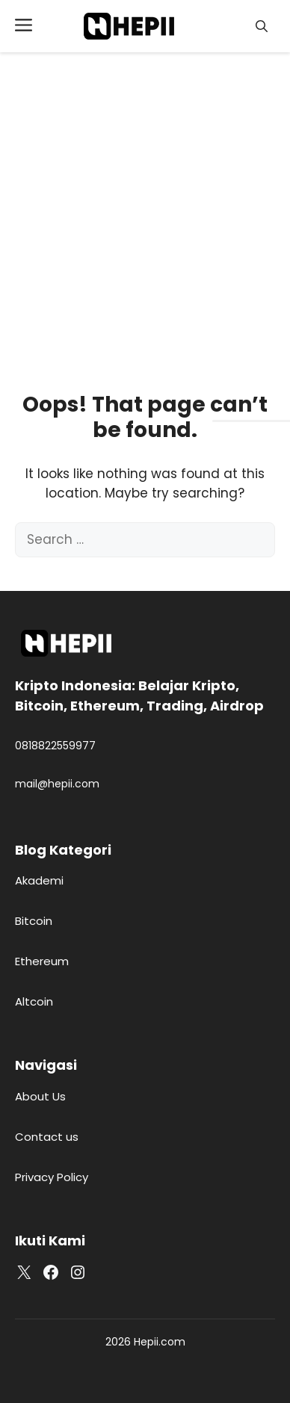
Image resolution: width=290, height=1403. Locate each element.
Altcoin (34, 1001)
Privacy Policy (51, 1177)
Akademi (39, 880)
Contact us (46, 1137)
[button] (262, 26)
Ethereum (42, 961)
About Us (40, 1096)
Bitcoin (33, 921)
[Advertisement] (140, 200)
